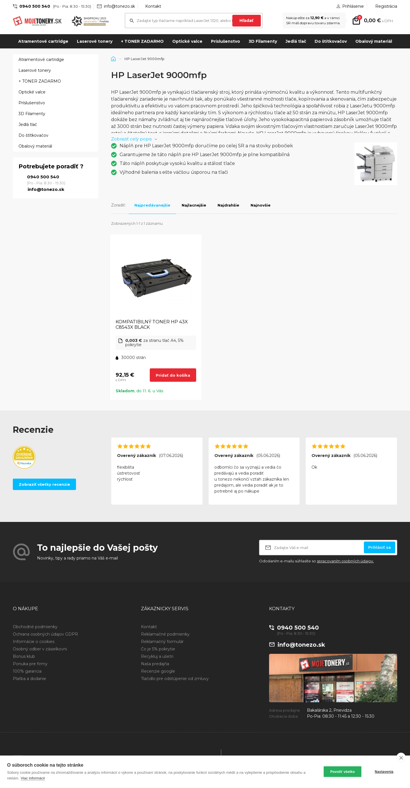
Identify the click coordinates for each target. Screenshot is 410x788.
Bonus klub (24, 656)
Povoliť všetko (342, 772)
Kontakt (153, 6)
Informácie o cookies (33, 641)
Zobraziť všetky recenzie (44, 484)
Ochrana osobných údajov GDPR (45, 634)
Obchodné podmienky (35, 626)
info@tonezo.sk (119, 6)
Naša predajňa (155, 663)
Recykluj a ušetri (157, 656)
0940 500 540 (34, 6)
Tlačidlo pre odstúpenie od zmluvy (175, 678)
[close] (401, 757)
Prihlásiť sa (379, 547)
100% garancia (27, 671)
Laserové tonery (94, 41)
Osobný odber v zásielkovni (40, 649)
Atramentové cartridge (43, 41)
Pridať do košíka (173, 375)
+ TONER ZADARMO (142, 41)
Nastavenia (384, 772)
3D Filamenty (263, 41)
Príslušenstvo (225, 41)
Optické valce (187, 41)
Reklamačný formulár (162, 641)
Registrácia (386, 6)
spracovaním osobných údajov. (345, 561)
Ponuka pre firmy (30, 663)
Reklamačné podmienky (165, 634)
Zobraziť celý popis (131, 139)
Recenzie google (158, 671)
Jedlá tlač (296, 41)
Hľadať (246, 20)
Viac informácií (33, 778)
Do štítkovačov (331, 41)
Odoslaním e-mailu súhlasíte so (316, 561)
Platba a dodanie (29, 678)
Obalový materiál (373, 41)
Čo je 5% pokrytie (158, 649)
